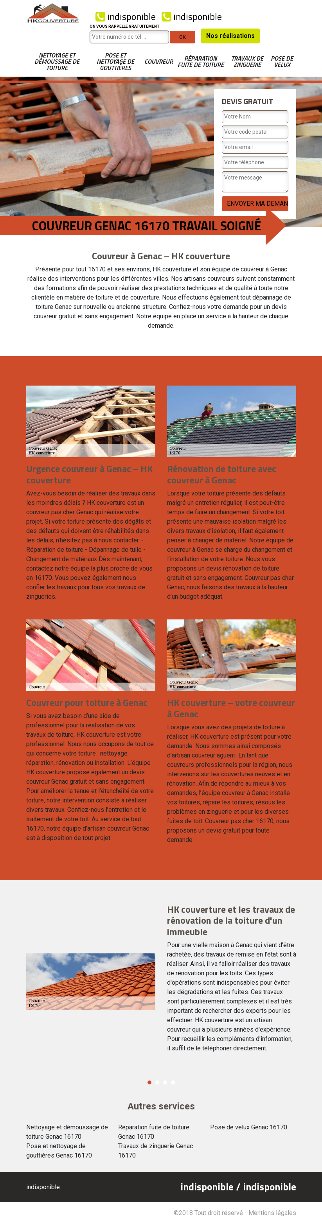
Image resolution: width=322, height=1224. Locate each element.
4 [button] (173, 1082)
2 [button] (157, 1082)
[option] (161, 981)
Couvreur (158, 61)
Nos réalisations (230, 35)
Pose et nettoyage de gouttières (115, 61)
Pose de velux (282, 61)
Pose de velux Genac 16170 (248, 1127)
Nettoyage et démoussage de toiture (56, 61)
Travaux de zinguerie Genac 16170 (155, 1150)
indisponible (125, 16)
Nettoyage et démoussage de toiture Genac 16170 (67, 1131)
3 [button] (165, 1082)
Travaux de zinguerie (247, 61)
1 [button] (149, 1082)
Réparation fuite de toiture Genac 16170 (153, 1131)
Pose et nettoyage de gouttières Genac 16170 (59, 1150)
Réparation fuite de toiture (201, 61)
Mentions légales (272, 1213)
